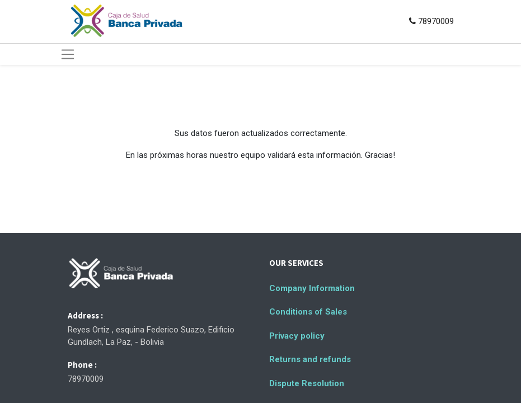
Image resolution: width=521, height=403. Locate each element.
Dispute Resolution (306, 383)
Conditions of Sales (308, 312)
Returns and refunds (310, 359)
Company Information (312, 288)
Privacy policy (297, 336)
